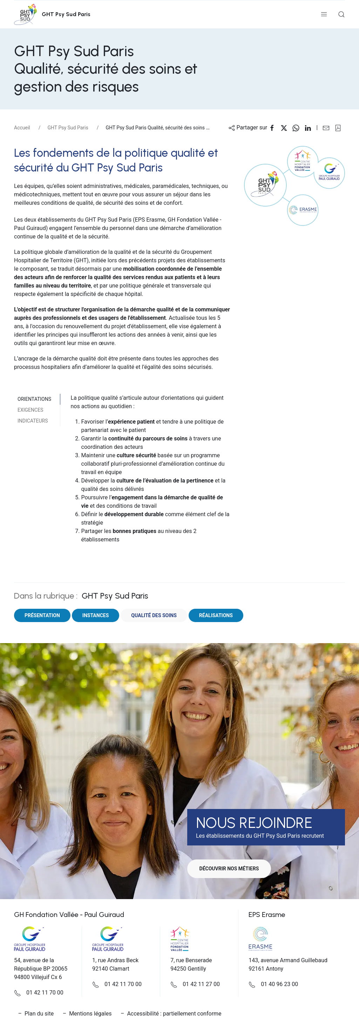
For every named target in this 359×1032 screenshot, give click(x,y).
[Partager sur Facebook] (274, 127)
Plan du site (39, 1013)
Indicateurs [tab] (33, 421)
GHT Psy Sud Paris (68, 127)
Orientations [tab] (34, 399)
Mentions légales (90, 1013)
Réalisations (216, 615)
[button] (323, 14)
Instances (95, 615)
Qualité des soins (154, 615)
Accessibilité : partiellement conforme (174, 1013)
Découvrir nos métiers (231, 868)
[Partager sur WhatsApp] (298, 127)
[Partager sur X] (286, 127)
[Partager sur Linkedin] (310, 127)
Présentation (42, 615)
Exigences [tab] (30, 410)
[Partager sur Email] (328, 127)
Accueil (22, 127)
